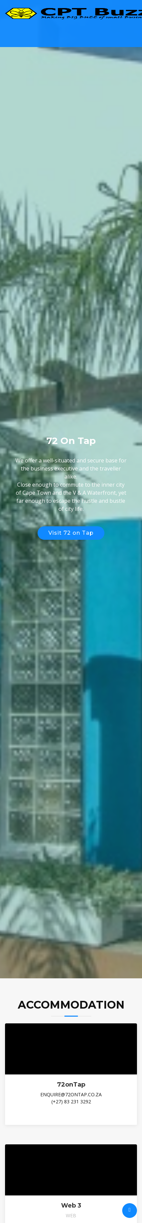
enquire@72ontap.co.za (71, 1094)
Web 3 (71, 1205)
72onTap (71, 1084)
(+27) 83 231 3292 (71, 1101)
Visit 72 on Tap (71, 533)
